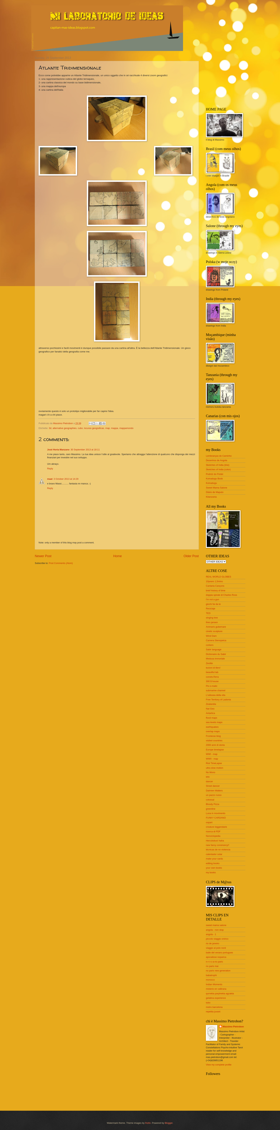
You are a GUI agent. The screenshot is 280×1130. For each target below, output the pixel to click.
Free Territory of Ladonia (218, 699)
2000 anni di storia (215, 745)
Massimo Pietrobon (233, 1026)
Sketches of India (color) (218, 469)
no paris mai (212, 966)
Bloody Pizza (212, 804)
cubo (80, 428)
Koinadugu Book (214, 478)
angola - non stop (215, 929)
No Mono (210, 772)
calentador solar (214, 854)
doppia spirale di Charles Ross (221, 595)
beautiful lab (212, 672)
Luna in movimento (215, 813)
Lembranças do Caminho (219, 456)
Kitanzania (211, 496)
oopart (209, 822)
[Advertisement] (228, 78)
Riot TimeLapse (214, 763)
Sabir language (213, 649)
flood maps (211, 717)
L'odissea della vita (215, 695)
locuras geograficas (94, 428)
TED (208, 613)
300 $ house (212, 681)
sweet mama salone (216, 925)
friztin (148, 1123)
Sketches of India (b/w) (217, 465)
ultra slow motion (214, 768)
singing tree (212, 617)
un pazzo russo (213, 795)
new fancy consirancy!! (217, 845)
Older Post (191, 556)
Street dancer (213, 786)
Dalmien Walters (214, 790)
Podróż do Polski (214, 474)
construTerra (212, 676)
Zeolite (209, 663)
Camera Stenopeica (216, 640)
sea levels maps (214, 722)
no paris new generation (218, 970)
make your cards (214, 858)
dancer (209, 781)
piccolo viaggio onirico (217, 938)
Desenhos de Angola (216, 460)
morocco (210, 979)
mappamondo (126, 428)
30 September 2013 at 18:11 (85, 449)
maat (49, 479)
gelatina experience (216, 998)
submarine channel (215, 690)
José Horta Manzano (58, 449)
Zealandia (211, 704)
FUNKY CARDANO (216, 817)
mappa (114, 428)
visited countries (214, 740)
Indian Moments (214, 984)
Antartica (210, 713)
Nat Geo (210, 708)
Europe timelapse (215, 749)
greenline (210, 808)
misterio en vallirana (216, 988)
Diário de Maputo (214, 492)
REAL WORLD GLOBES (218, 576)
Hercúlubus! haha (215, 840)
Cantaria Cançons (215, 585)
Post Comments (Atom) (61, 563)
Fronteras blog (213, 736)
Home (117, 556)
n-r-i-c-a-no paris (214, 961)
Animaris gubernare (216, 626)
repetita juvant (213, 1011)
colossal (210, 799)
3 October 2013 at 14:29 (66, 479)
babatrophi (211, 975)
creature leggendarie (216, 827)
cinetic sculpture (214, 631)
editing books (212, 863)
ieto (208, 776)
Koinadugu (211, 483)
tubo (208, 1002)
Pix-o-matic (211, 686)
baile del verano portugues (219, 952)
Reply (50, 468)
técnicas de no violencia (218, 849)
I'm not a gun (212, 599)
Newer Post (43, 556)
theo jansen (212, 622)
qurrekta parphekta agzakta (220, 993)
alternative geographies (65, 428)
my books (211, 872)
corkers (209, 645)
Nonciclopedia (213, 836)
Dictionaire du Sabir (216, 654)
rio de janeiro (212, 943)
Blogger (168, 1123)
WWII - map (212, 758)
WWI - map (211, 754)
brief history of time (215, 590)
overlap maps (213, 731)
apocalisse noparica (216, 957)
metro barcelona (214, 1007)
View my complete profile (218, 1064)
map (107, 428)
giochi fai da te (213, 604)
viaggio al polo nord (216, 948)
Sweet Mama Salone (216, 487)
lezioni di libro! (213, 667)
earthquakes (212, 727)
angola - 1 (211, 934)
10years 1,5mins (214, 581)
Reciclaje (210, 608)
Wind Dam (211, 636)
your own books (214, 867)
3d (50, 428)
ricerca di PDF (213, 831)
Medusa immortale (215, 658)
